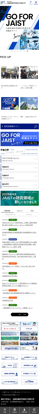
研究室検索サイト (11, 126)
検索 (5, 412)
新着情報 (7, 211)
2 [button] (15, 51)
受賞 (32, 211)
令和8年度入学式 (7, 300)
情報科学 (19, 168)
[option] (19, 28)
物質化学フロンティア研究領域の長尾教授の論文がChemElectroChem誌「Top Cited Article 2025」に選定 (19, 256)
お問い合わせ (17, 392)
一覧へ (22, 314)
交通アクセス (6, 392)
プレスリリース (10, 214)
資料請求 (36, 4)
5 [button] (24, 51)
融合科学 (19, 185)
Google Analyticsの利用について (11, 394)
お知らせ (20, 211)
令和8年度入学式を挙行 (10, 276)
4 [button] (21, 51)
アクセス (31, 4)
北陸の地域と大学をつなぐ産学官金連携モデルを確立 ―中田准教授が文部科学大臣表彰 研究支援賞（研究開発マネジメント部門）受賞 (19, 244)
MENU (34, 412)
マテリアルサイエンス (19, 159)
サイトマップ (27, 392)
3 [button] (18, 51)
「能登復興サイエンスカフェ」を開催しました (17, 308)
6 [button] (27, 51)
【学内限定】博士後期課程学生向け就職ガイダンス (19, 293)
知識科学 (19, 177)
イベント (29, 214)
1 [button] (12, 51)
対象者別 (24, 412)
